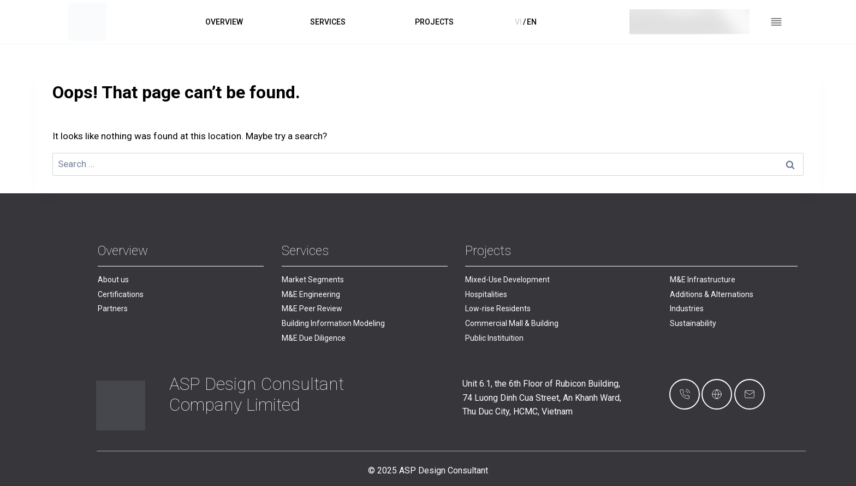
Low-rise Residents (498, 308)
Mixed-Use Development (507, 279)
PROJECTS (434, 21)
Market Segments (313, 279)
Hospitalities (486, 294)
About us (113, 279)
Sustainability (693, 323)
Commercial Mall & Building (511, 323)
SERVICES (328, 21)
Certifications (121, 294)
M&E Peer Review (312, 308)
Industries (687, 308)
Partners (113, 308)
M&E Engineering (311, 294)
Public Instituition (494, 338)
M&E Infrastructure (702, 279)
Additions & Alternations (711, 294)
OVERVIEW (224, 21)
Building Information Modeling (333, 323)
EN (532, 21)
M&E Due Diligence (314, 338)
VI (518, 21)
